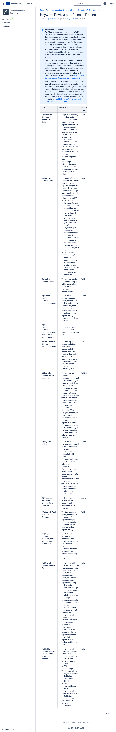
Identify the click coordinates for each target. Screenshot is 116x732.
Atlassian (76, 728)
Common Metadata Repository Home (61, 10)
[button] (3, 3)
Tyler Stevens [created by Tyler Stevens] (52, 19)
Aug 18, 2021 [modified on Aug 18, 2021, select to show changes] (71, 19)
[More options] (110, 10)
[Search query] (87, 4)
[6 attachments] (99, 10)
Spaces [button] (27, 4)
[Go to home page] (14, 4)
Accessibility (7, 19)
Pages (42, 10)
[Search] (76, 4)
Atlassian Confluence (77, 722)
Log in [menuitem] (111, 4)
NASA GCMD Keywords (87, 10)
